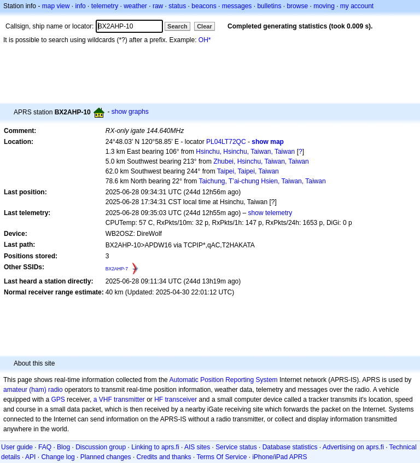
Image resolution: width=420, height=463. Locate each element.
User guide (17, 447)
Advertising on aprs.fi (353, 447)
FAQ (44, 447)
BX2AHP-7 (117, 268)
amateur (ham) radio (33, 389)
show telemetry (270, 213)
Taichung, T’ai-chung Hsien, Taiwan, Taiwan (262, 181)
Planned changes (105, 457)
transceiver (181, 399)
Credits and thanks (164, 457)
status (177, 6)
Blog (63, 447)
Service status (235, 447)
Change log (57, 457)
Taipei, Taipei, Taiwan (248, 171)
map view (56, 6)
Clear (204, 26)
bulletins (269, 6)
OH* (205, 40)
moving (324, 6)
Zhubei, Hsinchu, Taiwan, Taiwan (260, 161)
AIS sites (197, 447)
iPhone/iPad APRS (279, 457)
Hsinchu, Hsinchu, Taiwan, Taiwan (245, 151)
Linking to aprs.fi (155, 447)
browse (297, 6)
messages (237, 6)
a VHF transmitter (119, 399)
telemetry (104, 6)
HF (158, 399)
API (30, 457)
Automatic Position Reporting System (223, 380)
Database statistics (290, 447)
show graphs (130, 111)
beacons (203, 6)
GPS (58, 399)
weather (135, 6)
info (80, 6)
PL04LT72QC (226, 142)
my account (357, 6)
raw (158, 6)
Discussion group (100, 447)
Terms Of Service (221, 457)
